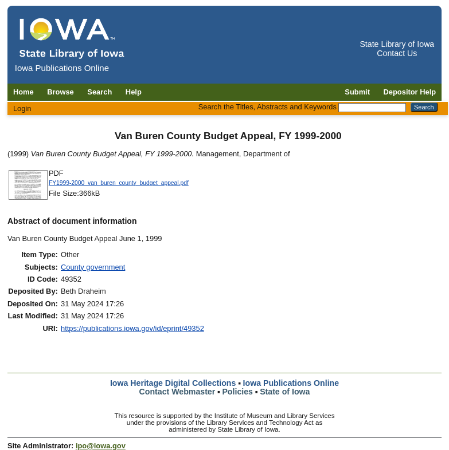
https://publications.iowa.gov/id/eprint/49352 (132, 328)
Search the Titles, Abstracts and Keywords (267, 106)
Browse (60, 92)
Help (134, 92)
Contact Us (397, 53)
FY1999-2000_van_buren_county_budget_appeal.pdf (119, 183)
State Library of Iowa (397, 44)
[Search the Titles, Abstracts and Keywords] (372, 107)
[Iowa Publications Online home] (72, 38)
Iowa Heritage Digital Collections (173, 383)
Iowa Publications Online (291, 383)
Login (22, 108)
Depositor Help (410, 92)
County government (93, 267)
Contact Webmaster (177, 391)
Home (23, 92)
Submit (357, 92)
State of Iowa (285, 391)
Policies (237, 391)
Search (99, 92)
